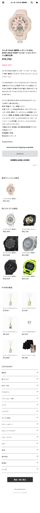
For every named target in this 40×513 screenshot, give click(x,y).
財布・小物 (5, 386)
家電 (3, 450)
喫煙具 (4, 463)
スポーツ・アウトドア (8, 431)
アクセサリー (6, 392)
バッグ (4, 405)
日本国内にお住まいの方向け (20, 160)
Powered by (20, 492)
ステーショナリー (7, 424)
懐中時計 (5, 457)
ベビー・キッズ (6, 437)
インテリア (5, 411)
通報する (35, 165)
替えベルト (5, 379)
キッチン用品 (6, 418)
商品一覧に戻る (20, 480)
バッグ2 (4, 469)
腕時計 (4, 373)
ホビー (4, 444)
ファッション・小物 (8, 398)
